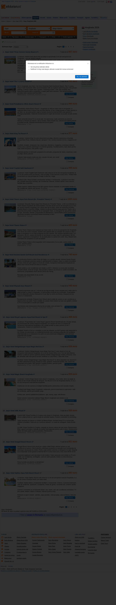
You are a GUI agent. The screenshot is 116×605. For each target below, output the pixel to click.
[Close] (88, 63)
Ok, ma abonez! (82, 77)
